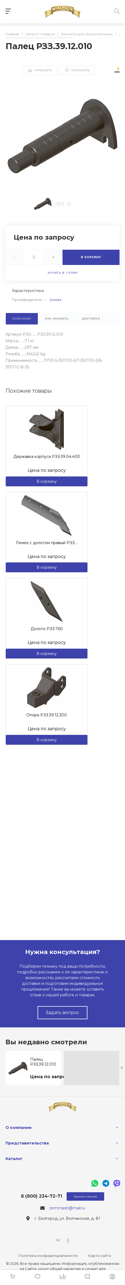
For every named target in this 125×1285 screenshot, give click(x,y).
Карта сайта (99, 1255)
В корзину (46, 481)
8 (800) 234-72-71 (41, 1196)
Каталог (14, 1158)
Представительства (27, 1143)
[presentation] (121, 1068)
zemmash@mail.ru (67, 1208)
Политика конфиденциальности (48, 1255)
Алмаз (55, 299)
